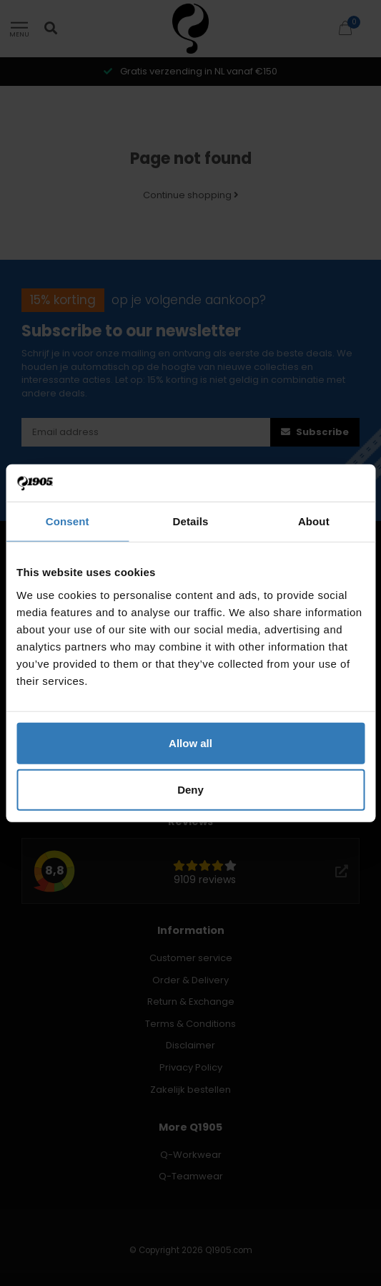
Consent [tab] (67, 521)
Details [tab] (191, 521)
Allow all (190, 742)
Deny (190, 790)
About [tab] (314, 521)
